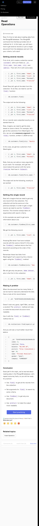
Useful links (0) (21, 443)
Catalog (3, 5)
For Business (5, 12)
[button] (4, 423)
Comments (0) (7, 443)
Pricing (3, 9)
